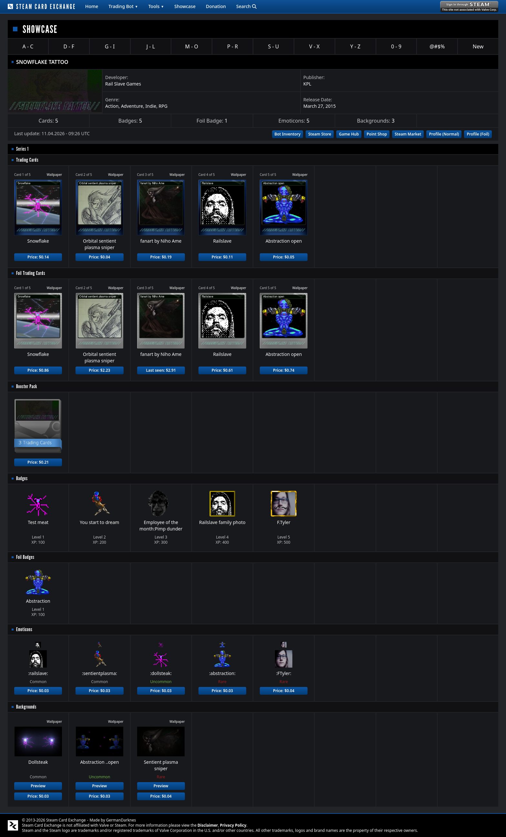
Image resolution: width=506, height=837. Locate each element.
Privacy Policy (233, 825)
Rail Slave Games (123, 84)
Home (91, 6)
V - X (314, 46)
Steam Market (408, 134)
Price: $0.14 (38, 257)
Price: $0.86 (38, 370)
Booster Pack (26, 386)
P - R (232, 46)
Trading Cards (27, 160)
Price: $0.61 (222, 370)
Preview (38, 786)
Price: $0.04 (99, 257)
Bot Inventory (288, 134)
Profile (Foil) (478, 134)
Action (111, 106)
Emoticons (24, 629)
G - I (110, 46)
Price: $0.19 (161, 257)
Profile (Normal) (444, 134)
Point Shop (377, 134)
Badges (22, 478)
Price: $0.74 (283, 370)
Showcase (185, 6)
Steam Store (319, 134)
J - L (151, 46)
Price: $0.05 (283, 257)
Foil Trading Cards (30, 273)
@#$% (437, 46)
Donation (216, 6)
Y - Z (355, 46)
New (478, 46)
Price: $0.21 (38, 462)
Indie (151, 106)
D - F (69, 46)
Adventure (132, 106)
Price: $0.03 (38, 690)
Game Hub (349, 134)
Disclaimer (207, 825)
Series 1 (22, 149)
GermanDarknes (121, 820)
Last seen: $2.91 (161, 370)
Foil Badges (25, 557)
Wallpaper (54, 174)
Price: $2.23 (99, 370)
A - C (28, 46)
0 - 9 (396, 46)
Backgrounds (26, 707)
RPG (163, 106)
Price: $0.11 (222, 257)
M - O (191, 46)
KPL (307, 84)
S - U (273, 46)
